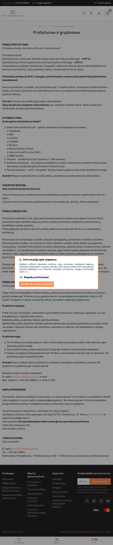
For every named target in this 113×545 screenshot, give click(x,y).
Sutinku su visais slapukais (36, 284)
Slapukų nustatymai (34, 277)
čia (26, 272)
